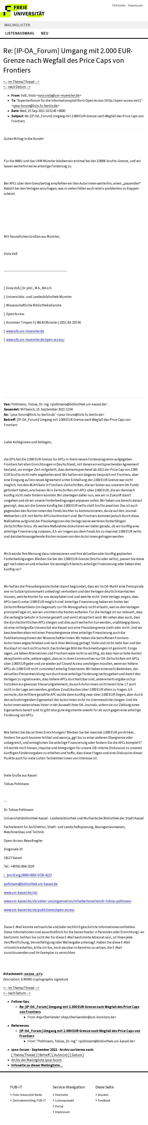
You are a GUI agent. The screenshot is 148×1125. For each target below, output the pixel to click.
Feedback (104, 1101)
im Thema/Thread (21, 81)
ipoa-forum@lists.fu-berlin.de (35, 105)
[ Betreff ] (44, 1055)
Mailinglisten (17, 24)
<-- (5, 81)
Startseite (119, 5)
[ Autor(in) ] (60, 1055)
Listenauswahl (19, 33)
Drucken (103, 1095)
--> (37, 81)
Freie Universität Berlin (27, 1095)
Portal (59, 1106)
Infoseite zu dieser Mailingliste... (37, 1065)
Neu (44, 33)
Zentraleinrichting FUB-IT (29, 1101)
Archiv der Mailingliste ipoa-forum (36, 1060)
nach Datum (17, 86)
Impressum (135, 5)
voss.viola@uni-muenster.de (58, 95)
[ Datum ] (77, 1055)
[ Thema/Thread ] (24, 1055)
